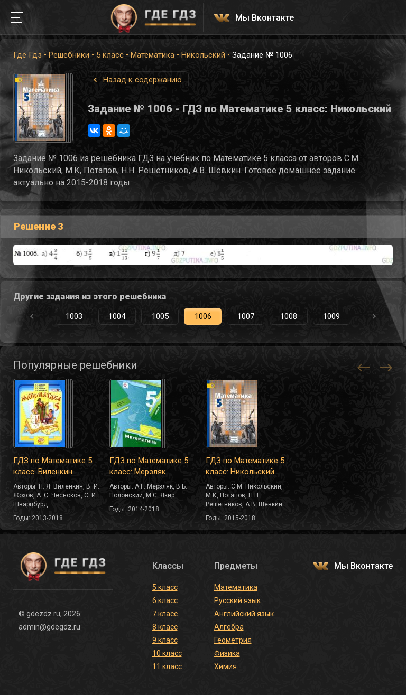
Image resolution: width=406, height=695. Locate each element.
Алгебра (229, 627)
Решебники (69, 55)
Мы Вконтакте (264, 18)
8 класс (165, 627)
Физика (227, 653)
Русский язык (237, 600)
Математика (152, 55)
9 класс (165, 640)
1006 (203, 316)
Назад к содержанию (142, 79)
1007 (245, 316)
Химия (225, 666)
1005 (160, 316)
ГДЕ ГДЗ (153, 17)
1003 (74, 316)
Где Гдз (27, 55)
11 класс (167, 666)
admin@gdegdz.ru (49, 627)
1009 (331, 316)
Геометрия (233, 640)
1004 (116, 316)
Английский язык (244, 613)
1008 (288, 316)
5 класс (110, 55)
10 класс (167, 653)
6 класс (165, 600)
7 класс (165, 613)
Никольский (203, 55)
